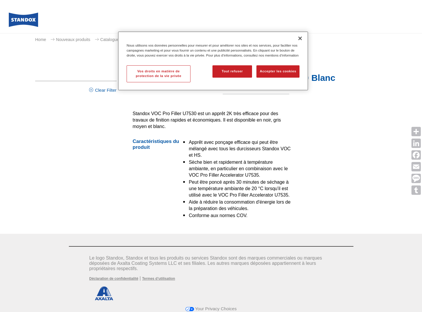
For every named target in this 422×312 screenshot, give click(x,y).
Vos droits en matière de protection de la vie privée (158, 73)
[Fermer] (300, 38)
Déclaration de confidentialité (113, 279)
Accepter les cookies (278, 71)
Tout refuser (232, 71)
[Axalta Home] (23, 21)
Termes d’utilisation (158, 279)
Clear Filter (105, 90)
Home (40, 39)
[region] (213, 61)
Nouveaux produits (73, 39)
